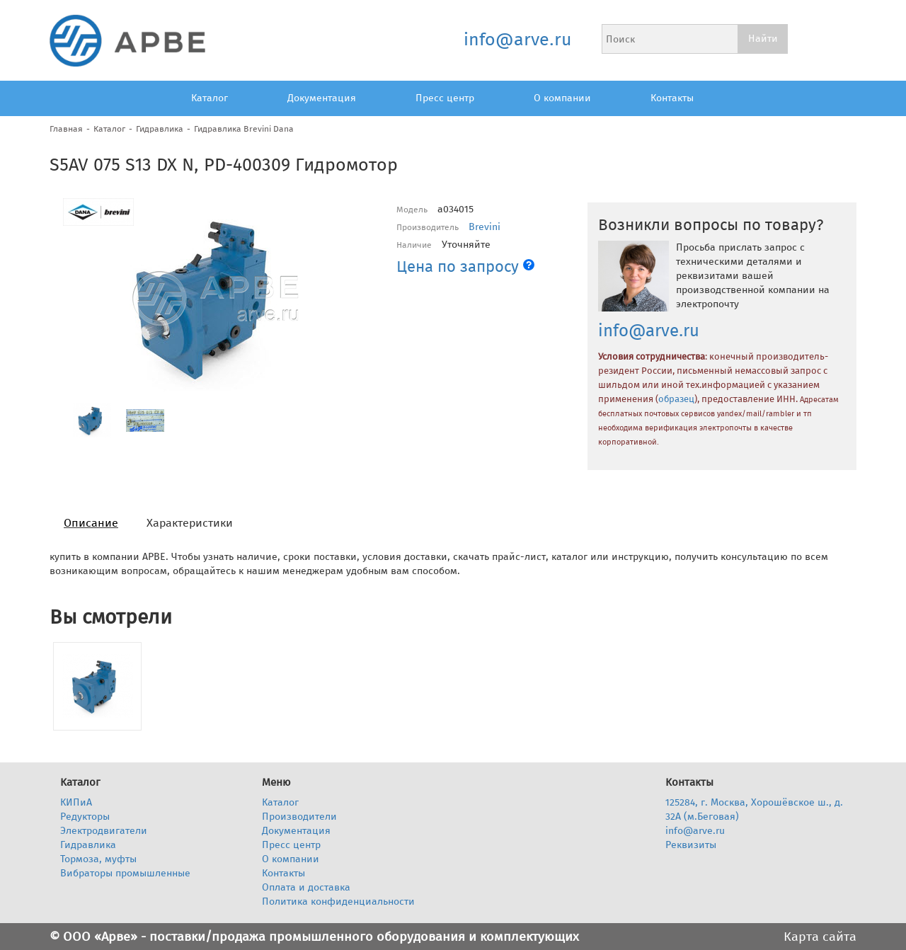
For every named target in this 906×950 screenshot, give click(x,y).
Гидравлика (159, 129)
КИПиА (76, 802)
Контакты (672, 98)
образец (676, 399)
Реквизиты (690, 845)
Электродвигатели (103, 831)
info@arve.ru (517, 39)
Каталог (209, 98)
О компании (562, 98)
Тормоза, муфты (98, 859)
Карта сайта (820, 936)
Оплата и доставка (306, 887)
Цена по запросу (465, 266)
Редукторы (85, 817)
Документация (321, 98)
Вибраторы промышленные (125, 873)
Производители (299, 817)
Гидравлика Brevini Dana (244, 129)
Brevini (484, 227)
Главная (66, 129)
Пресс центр (444, 98)
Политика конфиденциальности (338, 901)
